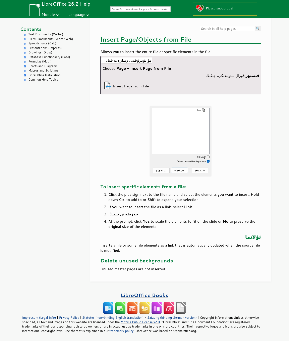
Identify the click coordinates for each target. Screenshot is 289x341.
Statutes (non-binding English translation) (112, 317)
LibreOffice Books (144, 295)
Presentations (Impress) (45, 48)
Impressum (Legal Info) (39, 317)
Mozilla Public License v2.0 (140, 322)
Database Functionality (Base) (49, 57)
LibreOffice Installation (44, 75)
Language (76, 14)
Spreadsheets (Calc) (42, 43)
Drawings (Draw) (40, 52)
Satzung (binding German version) (172, 317)
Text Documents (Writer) (45, 34)
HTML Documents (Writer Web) (50, 39)
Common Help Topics (43, 79)
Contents (31, 29)
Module (48, 14)
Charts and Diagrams (42, 66)
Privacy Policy (69, 317)
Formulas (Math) (40, 61)
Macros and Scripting (43, 70)
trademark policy (121, 331)
